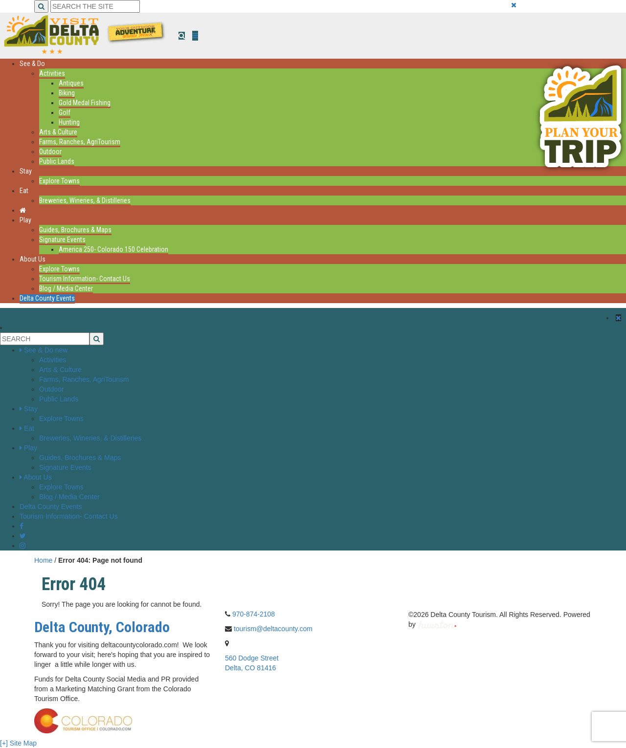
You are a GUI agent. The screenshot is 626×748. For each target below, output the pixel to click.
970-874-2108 (253, 614)
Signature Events (62, 239)
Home (43, 560)
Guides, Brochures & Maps (75, 230)
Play (25, 220)
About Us (32, 259)
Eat (24, 191)
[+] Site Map (18, 743)
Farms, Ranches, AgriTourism (79, 142)
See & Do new (46, 350)
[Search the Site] (95, 6)
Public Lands (56, 161)
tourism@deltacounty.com (273, 629)
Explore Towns (59, 181)
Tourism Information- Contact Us (84, 279)
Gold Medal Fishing (85, 103)
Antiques (71, 83)
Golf (64, 112)
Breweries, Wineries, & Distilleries (85, 200)
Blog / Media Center (66, 288)
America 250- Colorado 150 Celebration (113, 249)
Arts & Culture (58, 132)
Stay (26, 171)
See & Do (32, 63)
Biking (67, 93)
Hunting (69, 122)
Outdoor (50, 151)
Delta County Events (47, 298)
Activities (52, 73)
